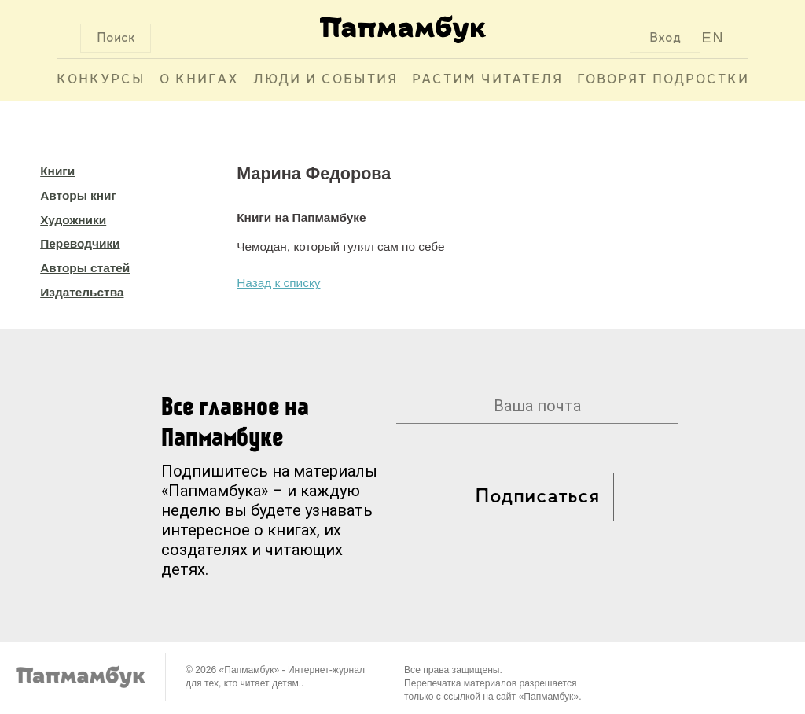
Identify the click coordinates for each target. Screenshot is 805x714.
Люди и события (325, 79)
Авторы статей (85, 267)
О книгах (199, 79)
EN (713, 38)
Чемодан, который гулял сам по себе (340, 246)
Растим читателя (487, 79)
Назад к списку (278, 282)
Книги (57, 171)
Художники (73, 219)
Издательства (81, 292)
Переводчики (79, 243)
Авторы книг (78, 195)
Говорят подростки (663, 79)
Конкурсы (101, 79)
